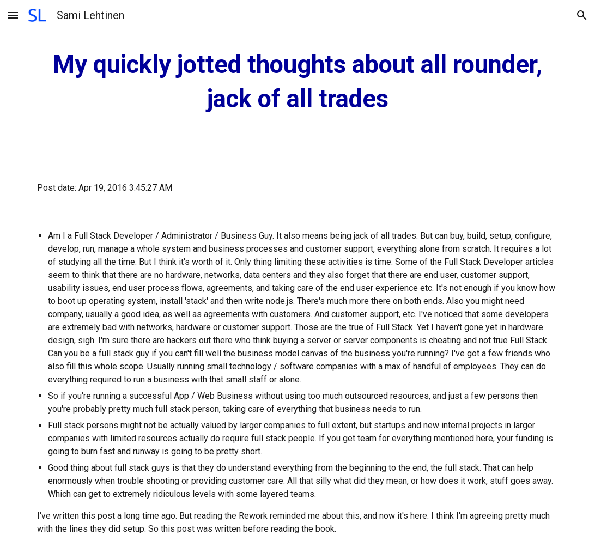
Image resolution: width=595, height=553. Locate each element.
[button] (13, 15)
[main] (297, 82)
